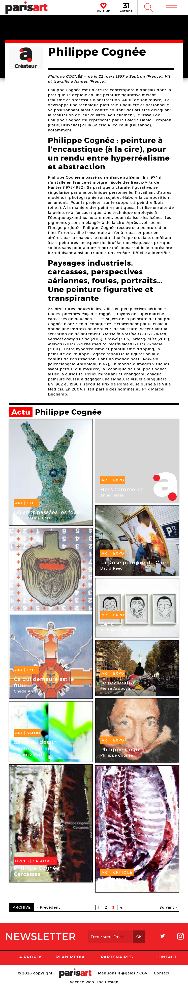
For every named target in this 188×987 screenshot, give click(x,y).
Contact (166, 956)
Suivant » (169, 907)
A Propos (31, 956)
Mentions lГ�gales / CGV (123, 973)
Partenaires (117, 956)
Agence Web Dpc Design (94, 982)
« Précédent (48, 907)
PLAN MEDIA (70, 956)
